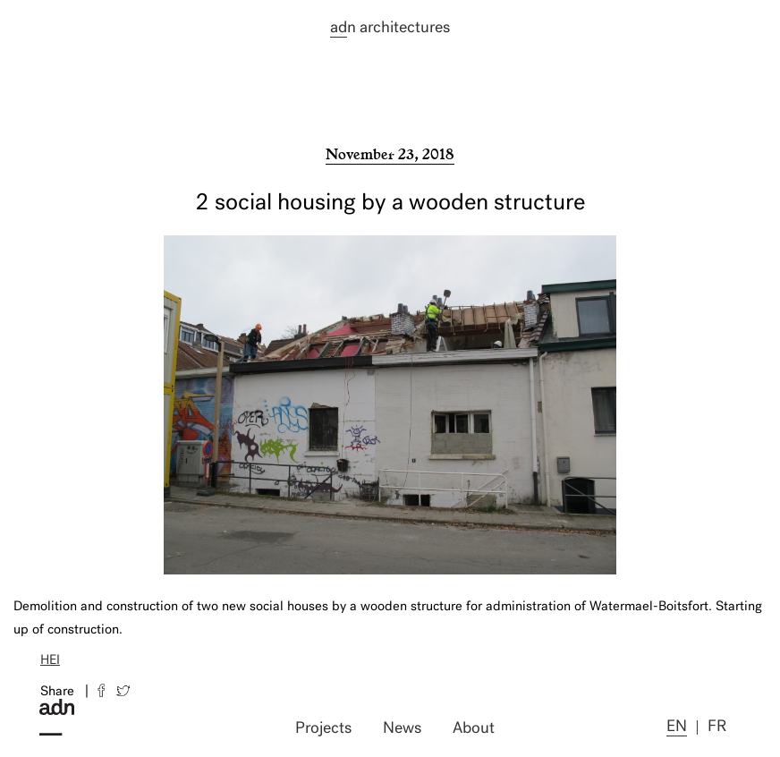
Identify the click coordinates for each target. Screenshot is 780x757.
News (402, 728)
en (676, 727)
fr (717, 727)
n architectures (390, 29)
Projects (323, 728)
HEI (50, 661)
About (474, 728)
